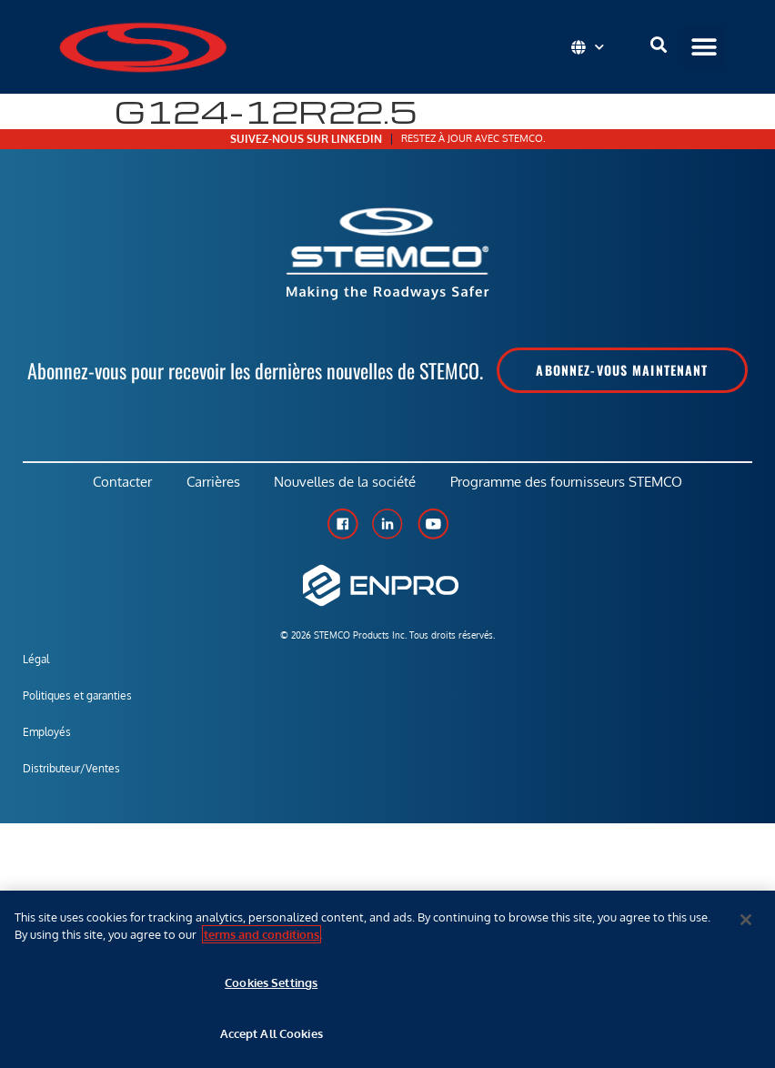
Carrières (212, 483)
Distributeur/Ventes (71, 771)
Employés (47, 734)
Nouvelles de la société (347, 483)
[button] (703, 46)
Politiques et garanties (77, 698)
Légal (36, 662)
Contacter (119, 483)
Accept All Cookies (271, 1033)
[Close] (746, 920)
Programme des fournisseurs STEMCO (570, 483)
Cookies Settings (271, 982)
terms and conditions (261, 934)
